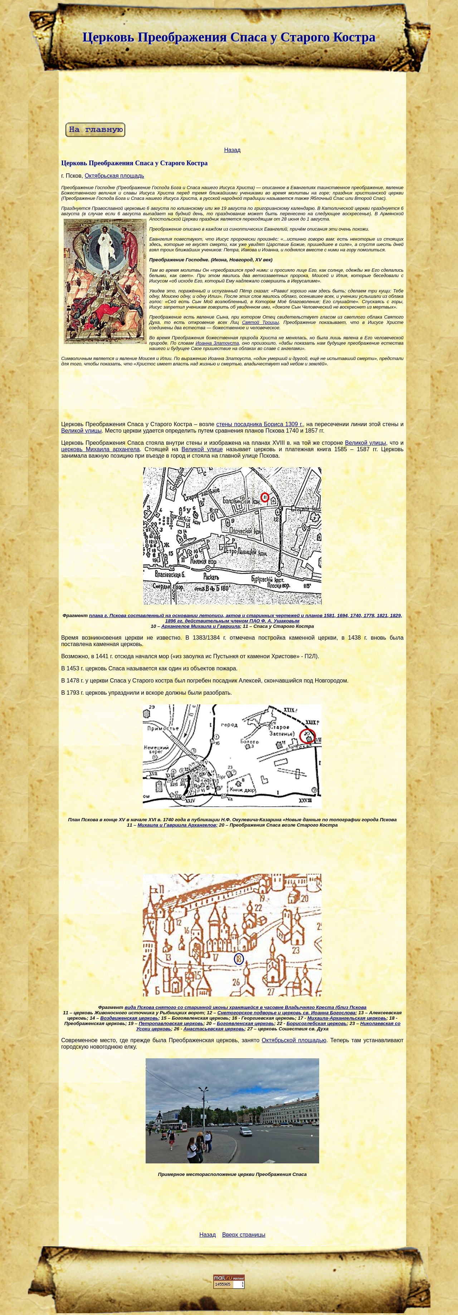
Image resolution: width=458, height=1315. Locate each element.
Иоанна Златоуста (217, 343)
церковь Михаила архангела (100, 449)
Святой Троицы (260, 322)
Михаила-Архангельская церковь (346, 1018)
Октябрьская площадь (114, 176)
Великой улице (202, 449)
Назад (232, 150)
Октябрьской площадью (294, 1040)
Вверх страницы (243, 1235)
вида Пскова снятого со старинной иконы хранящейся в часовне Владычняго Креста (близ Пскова (245, 1007)
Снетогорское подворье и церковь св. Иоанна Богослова (287, 1012)
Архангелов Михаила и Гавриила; (201, 626)
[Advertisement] (232, 96)
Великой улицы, (366, 443)
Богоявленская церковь (245, 1023)
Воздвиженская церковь (129, 1018)
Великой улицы (81, 431)
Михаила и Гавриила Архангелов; (177, 825)
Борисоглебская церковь (317, 1023)
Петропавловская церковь (171, 1023)
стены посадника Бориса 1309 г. (259, 424)
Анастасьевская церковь (214, 1028)
